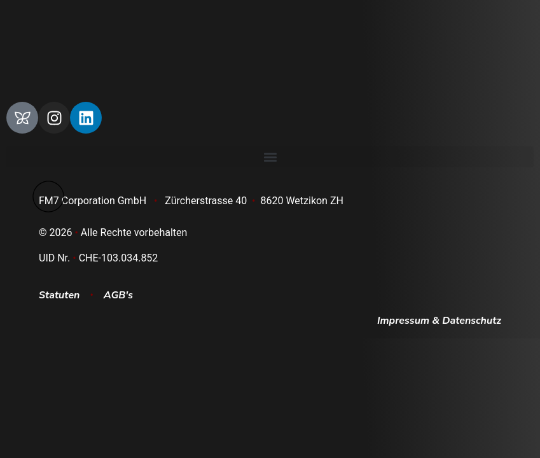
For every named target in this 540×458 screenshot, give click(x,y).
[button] (270, 156)
